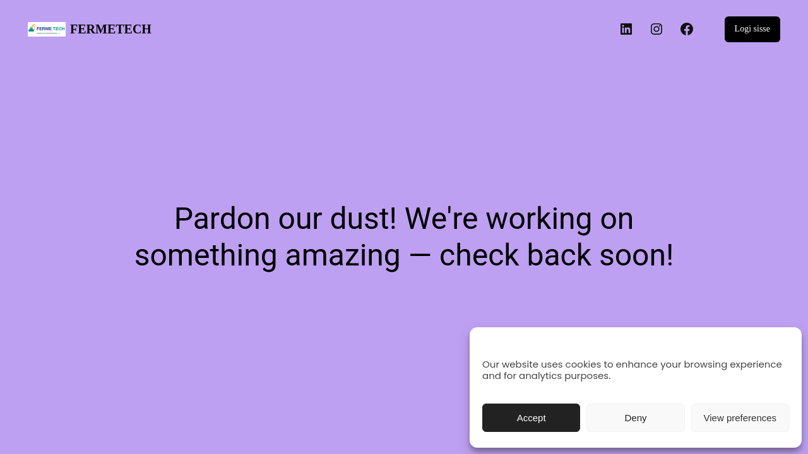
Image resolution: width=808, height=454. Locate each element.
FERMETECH (111, 29)
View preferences (740, 417)
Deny (635, 417)
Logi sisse (752, 28)
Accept (531, 417)
